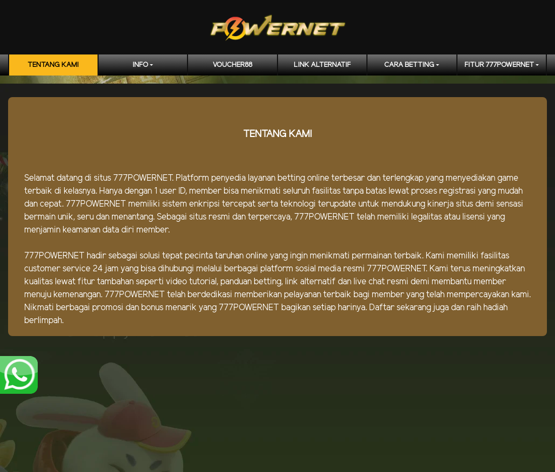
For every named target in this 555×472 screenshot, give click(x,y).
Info (140, 65)
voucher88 (232, 65)
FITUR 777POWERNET (499, 65)
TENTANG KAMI (53, 65)
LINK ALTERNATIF (322, 65)
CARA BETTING (409, 65)
